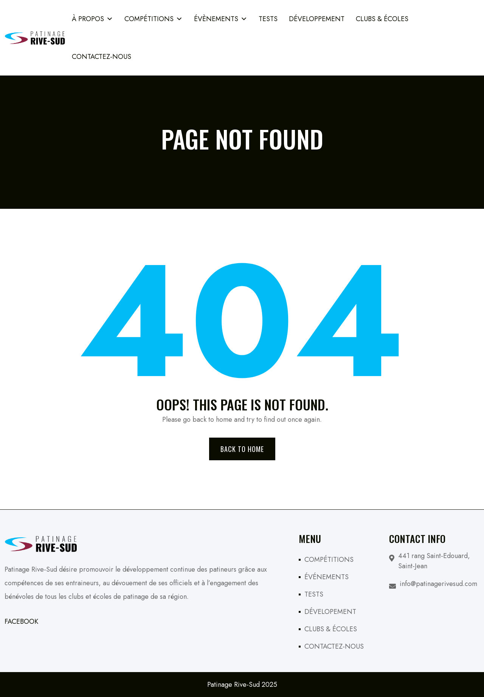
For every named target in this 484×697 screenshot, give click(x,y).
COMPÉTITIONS (153, 19)
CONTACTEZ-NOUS (334, 646)
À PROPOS (92, 19)
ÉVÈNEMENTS (220, 19)
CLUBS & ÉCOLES (330, 629)
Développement (316, 19)
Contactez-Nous (101, 57)
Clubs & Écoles (382, 19)
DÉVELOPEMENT (330, 612)
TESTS (268, 19)
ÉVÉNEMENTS (326, 577)
